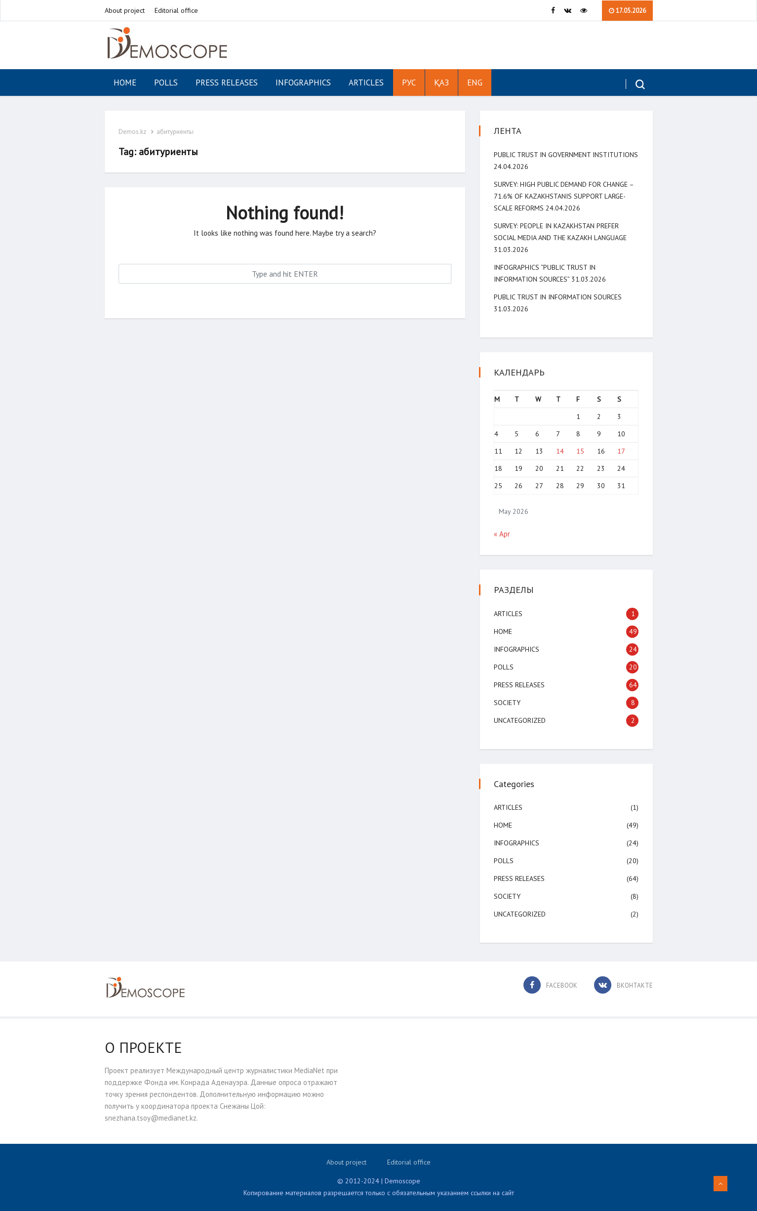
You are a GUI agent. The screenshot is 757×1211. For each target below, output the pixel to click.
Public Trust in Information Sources (559, 296)
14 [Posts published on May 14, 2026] (560, 451)
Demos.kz (133, 131)
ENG (474, 82)
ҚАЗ (441, 82)
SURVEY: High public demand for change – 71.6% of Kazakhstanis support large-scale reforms (565, 196)
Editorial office (176, 10)
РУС (409, 82)
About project (125, 10)
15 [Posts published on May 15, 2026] (580, 451)
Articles (366, 82)
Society (508, 702)
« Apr (503, 534)
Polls (166, 82)
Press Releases (227, 82)
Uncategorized (521, 720)
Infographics (303, 82)
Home (125, 82)
